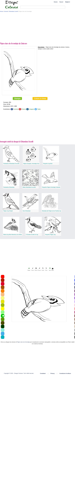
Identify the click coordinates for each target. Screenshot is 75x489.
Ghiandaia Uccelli (13, 11)
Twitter (39, 109)
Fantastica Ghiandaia (8, 187)
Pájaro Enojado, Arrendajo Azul (31, 163)
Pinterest (23, 109)
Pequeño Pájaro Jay (50, 234)
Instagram (31, 109)
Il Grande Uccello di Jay (32, 234)
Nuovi (61, 2)
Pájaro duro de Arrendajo (23, 342)
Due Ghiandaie (26, 211)
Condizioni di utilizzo (65, 373)
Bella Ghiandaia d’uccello (29, 187)
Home (56, 2)
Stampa (17, 99)
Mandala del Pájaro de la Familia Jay (51, 211)
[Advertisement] (26, 27)
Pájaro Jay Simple (8, 211)
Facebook (15, 109)
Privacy (52, 373)
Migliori (67, 2)
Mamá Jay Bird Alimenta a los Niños (12, 234)
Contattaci (43, 373)
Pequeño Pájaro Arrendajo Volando (51, 187)
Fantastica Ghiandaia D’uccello (11, 163)
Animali (6, 11)
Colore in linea (40, 99)
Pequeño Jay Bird (47, 163)
